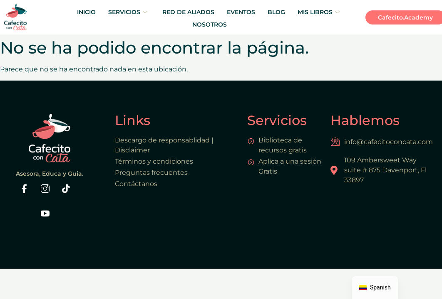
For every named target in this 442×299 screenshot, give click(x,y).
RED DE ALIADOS (188, 12)
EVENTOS (241, 12)
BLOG (276, 12)
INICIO (86, 12)
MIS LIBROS (319, 12)
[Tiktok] (65, 189)
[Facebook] (24, 189)
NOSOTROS (209, 24)
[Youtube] (45, 214)
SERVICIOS (127, 12)
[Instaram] (45, 189)
